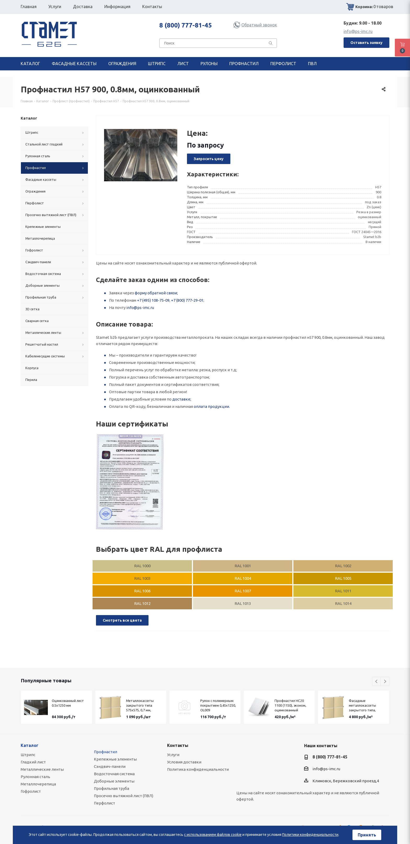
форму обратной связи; (156, 293)
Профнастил (105, 752)
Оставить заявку (366, 43)
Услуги (173, 754)
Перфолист (104, 803)
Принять (367, 834)
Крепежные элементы (115, 759)
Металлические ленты (42, 769)
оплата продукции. (212, 406)
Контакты (177, 745)
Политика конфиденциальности (198, 769)
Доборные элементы (114, 781)
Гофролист (31, 791)
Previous (376, 681)
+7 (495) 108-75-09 (153, 300)
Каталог (29, 745)
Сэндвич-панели (110, 766)
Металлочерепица (38, 784)
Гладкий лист (33, 762)
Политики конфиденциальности (310, 834)
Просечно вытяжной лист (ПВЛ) (123, 796)
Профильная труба (111, 788)
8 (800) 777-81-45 (185, 25)
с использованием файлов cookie (213, 834)
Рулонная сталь (35, 776)
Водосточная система (114, 774)
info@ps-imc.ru (358, 31)
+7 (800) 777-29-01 (187, 300)
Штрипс (28, 754)
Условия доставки (184, 762)
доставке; (181, 399)
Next (385, 681)
